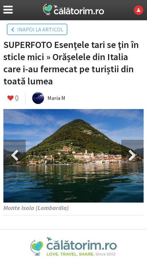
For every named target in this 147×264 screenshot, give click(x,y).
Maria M (56, 98)
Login (140, 10)
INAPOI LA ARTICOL (37, 29)
